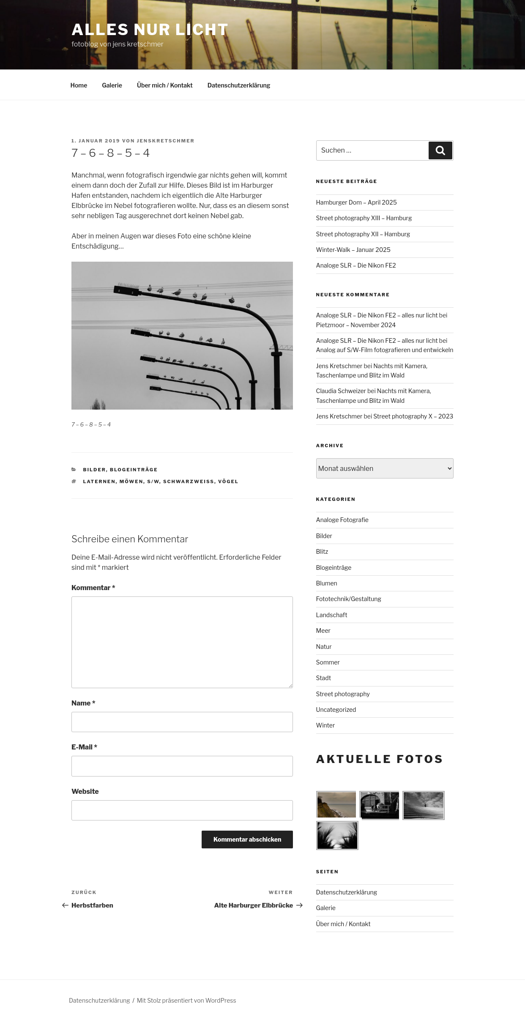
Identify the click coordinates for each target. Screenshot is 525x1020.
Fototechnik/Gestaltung (348, 598)
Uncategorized (336, 709)
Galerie (112, 85)
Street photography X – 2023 (413, 416)
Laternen (99, 481)
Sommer (328, 662)
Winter (325, 725)
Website (85, 792)
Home (79, 85)
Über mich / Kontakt (165, 85)
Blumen (326, 583)
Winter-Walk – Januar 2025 (353, 249)
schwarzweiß (188, 481)
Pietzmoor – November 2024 (356, 324)
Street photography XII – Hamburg (363, 234)
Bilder (94, 470)
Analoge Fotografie (342, 519)
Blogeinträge (134, 470)
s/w (153, 481)
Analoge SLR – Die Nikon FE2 (356, 265)
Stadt (323, 677)
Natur (324, 646)
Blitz (322, 551)
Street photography (343, 693)
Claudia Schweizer (341, 390)
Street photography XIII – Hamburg (364, 218)
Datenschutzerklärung (239, 85)
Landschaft (331, 614)
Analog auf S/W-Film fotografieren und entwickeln (385, 349)
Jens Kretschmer (339, 365)
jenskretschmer (166, 141)
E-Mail (84, 747)
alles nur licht (150, 29)
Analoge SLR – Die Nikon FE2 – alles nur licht (377, 315)
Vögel (228, 481)
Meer (323, 630)
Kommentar (93, 588)
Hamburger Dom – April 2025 (356, 202)
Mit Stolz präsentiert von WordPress (186, 1000)
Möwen (131, 481)
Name (83, 703)
